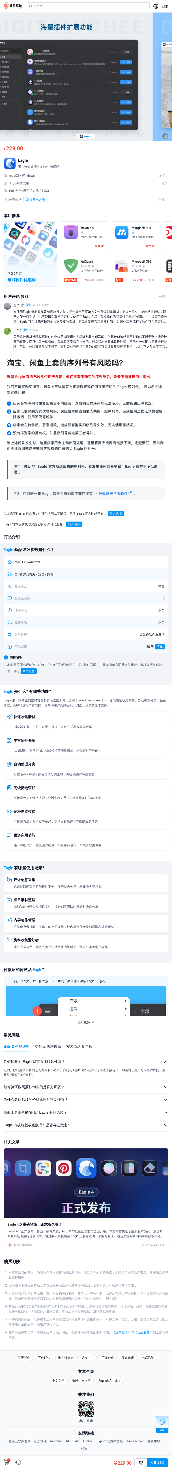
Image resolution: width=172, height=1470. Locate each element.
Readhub (56, 1441)
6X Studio (73, 1441)
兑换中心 (87, 1358)
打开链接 (74, 524)
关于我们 (24, 1358)
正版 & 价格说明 (17, 1046)
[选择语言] (156, 6)
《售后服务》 (143, 1332)
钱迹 (84, 1449)
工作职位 (44, 1358)
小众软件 (40, 1441)
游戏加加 (153, 1441)
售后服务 (28, 671)
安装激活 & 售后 (79, 1046)
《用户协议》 (121, 1332)
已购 (165, 6)
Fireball (88, 1441)
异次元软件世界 (19, 1441)
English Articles (109, 1381)
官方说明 (116, 513)
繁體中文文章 (81, 1381)
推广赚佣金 (66, 1358)
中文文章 (58, 1381)
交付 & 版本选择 (48, 1046)
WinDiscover (135, 1441)
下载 (160, 647)
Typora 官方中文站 (110, 1441)
